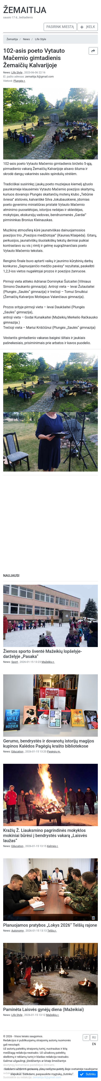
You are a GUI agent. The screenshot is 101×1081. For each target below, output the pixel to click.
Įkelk (87, 27)
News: (13, 72)
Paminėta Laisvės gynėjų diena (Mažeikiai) (43, 1009)
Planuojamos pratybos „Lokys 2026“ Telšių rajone (50, 925)
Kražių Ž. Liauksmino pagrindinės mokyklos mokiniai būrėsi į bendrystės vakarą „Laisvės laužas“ (45, 835)
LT (86, 1037)
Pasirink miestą (60, 27)
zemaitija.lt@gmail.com (39, 76)
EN (94, 1044)
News (26, 39)
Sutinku (88, 1074)
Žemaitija (24, 10)
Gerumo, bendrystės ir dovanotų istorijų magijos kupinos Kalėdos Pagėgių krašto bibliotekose (48, 743)
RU (94, 1037)
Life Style (40, 39)
